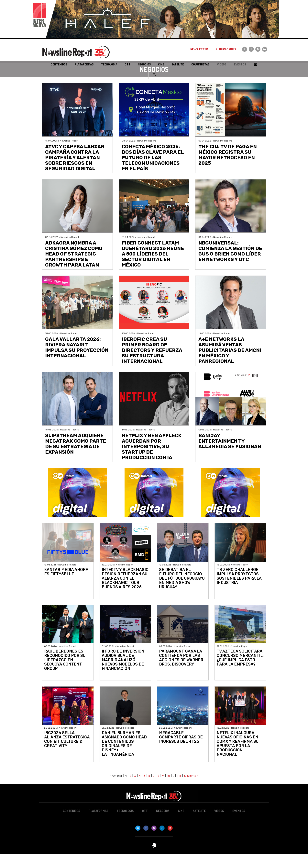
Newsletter (199, 49)
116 (179, 776)
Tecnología (125, 811)
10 (168, 776)
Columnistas (200, 64)
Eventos (240, 64)
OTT (145, 811)
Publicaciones (226, 49)
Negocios (163, 811)
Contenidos (71, 811)
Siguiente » (191, 776)
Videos (221, 64)
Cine (181, 811)
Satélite (199, 811)
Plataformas (98, 811)
